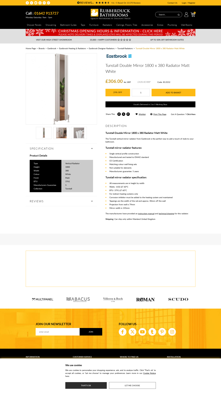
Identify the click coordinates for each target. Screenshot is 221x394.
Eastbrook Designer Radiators (102, 48)
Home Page (31, 48)
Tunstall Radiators (125, 48)
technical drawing (166, 213)
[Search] (178, 14)
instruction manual (146, 213)
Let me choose (132, 385)
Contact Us (172, 2)
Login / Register (188, 2)
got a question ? (183, 114)
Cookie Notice (149, 373)
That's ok (86, 385)
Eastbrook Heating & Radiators (72, 48)
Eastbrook (52, 48)
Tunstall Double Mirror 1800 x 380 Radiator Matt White (160, 48)
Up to (167, 39)
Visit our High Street (54, 39)
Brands (42, 48)
